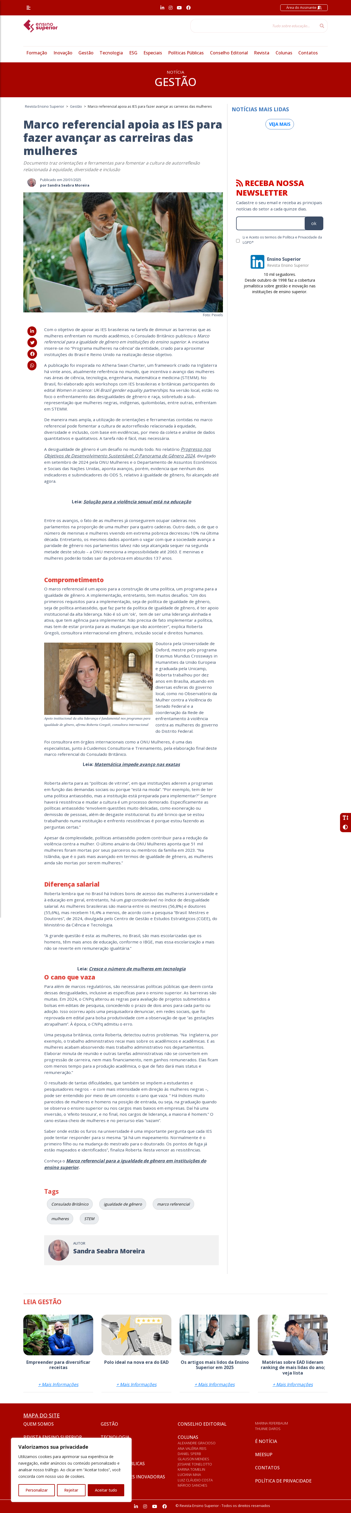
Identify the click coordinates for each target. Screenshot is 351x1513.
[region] (71, 1470)
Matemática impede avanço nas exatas (137, 764)
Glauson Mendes (193, 1458)
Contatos (308, 53)
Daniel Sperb (189, 1453)
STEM (89, 1218)
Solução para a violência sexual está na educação (137, 502)
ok (313, 223)
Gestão (86, 53)
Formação (36, 53)
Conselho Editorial (229, 53)
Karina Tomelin (191, 1469)
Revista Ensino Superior (52, 1437)
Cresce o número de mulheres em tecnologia (137, 969)
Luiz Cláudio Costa (195, 1480)
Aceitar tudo (106, 1490)
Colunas (284, 53)
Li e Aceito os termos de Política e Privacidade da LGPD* (282, 240)
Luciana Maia (189, 1474)
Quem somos (38, 1424)
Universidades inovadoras (133, 1477)
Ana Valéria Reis (192, 1448)
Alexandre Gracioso (197, 1442)
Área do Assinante (304, 7)
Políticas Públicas (186, 53)
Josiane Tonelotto (195, 1464)
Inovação (62, 53)
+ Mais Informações (58, 1384)
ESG (133, 53)
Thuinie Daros (268, 1428)
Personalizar (37, 1490)
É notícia (266, 1441)
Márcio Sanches (192, 1485)
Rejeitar (71, 1490)
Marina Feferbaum (271, 1423)
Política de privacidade (283, 1481)
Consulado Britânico (69, 1204)
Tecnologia (111, 53)
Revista (261, 53)
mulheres (60, 1218)
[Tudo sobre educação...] (253, 26)
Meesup (263, 1454)
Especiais (152, 53)
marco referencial (173, 1204)
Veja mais (279, 124)
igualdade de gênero (123, 1204)
